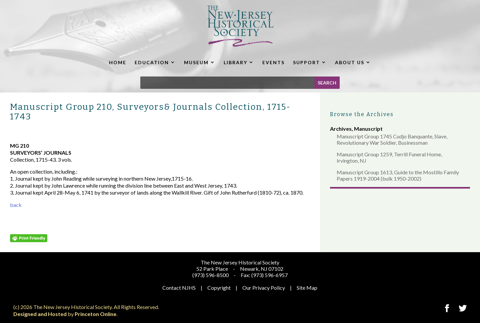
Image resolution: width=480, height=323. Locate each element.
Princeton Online (95, 314)
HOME (117, 62)
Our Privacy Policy (263, 287)
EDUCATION (152, 62)
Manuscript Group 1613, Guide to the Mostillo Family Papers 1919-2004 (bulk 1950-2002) (398, 175)
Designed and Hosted (40, 314)
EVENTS (273, 62)
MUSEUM (196, 62)
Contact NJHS (179, 287)
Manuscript (368, 128)
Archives (341, 128)
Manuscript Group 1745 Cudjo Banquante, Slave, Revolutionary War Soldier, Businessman (392, 139)
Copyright (219, 287)
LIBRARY (235, 62)
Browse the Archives (362, 114)
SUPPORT (306, 62)
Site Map (307, 287)
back (16, 205)
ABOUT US (349, 62)
